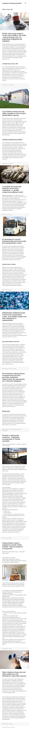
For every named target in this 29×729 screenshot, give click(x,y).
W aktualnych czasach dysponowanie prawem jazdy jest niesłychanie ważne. (14, 241)
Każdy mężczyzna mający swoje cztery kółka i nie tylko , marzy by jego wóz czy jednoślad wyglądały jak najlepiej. (14, 37)
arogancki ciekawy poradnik (12, 3)
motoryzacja (12, 84)
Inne (10, 538)
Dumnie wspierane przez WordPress (8, 727)
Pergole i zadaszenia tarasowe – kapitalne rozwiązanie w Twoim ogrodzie (11, 438)
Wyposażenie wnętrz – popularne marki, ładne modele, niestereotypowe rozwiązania (12, 546)
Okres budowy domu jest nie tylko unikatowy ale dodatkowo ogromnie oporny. (14, 674)
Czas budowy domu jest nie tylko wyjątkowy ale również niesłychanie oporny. (14, 113)
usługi (11, 214)
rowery (15, 368)
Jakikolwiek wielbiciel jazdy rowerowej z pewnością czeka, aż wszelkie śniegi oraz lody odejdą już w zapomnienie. (14, 316)
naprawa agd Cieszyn (7, 195)
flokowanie (6, 411)
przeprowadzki (16, 429)
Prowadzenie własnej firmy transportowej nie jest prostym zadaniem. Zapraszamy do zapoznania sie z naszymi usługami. (13, 377)
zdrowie (11, 163)
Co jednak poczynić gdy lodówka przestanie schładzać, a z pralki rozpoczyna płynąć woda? (12, 189)
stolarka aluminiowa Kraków (12, 139)
